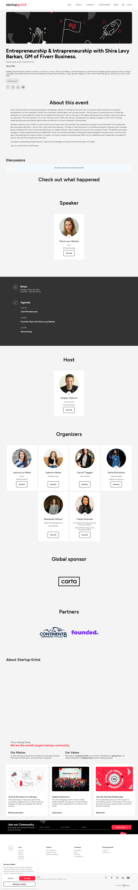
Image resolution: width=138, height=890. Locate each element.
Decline (11, 878)
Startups (21, 854)
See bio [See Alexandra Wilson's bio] (53, 535)
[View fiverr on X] (69, 237)
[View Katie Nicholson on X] (116, 468)
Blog (75, 852)
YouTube (77, 854)
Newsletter (77, 850)
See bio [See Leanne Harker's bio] (53, 484)
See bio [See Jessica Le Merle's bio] (22, 484)
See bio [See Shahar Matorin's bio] (69, 410)
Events (79, 5)
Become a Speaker (52, 854)
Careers (104, 850)
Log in (129, 5)
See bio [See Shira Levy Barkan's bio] (69, 253)
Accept (27, 878)
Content (90, 5)
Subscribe (120, 827)
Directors (21, 858)
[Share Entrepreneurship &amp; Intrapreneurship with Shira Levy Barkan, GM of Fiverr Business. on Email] (23, 87)
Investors (21, 850)
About (116, 5)
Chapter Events (51, 852)
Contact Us (105, 852)
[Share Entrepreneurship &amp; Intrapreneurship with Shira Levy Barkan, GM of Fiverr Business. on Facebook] (8, 87)
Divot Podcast (78, 856)
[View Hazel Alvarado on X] (84, 514)
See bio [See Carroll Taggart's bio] (85, 484)
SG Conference (51, 850)
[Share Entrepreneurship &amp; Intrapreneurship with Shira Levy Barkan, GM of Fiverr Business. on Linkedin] (18, 87)
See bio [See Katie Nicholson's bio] (116, 484)
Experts (20, 852)
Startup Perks (104, 5)
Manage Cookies (19, 884)
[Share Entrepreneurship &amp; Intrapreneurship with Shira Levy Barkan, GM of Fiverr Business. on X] (13, 87)
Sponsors (21, 856)
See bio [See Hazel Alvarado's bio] (85, 535)
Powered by (123, 885)
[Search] (123, 4)
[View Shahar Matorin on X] (69, 393)
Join (69, 5)
